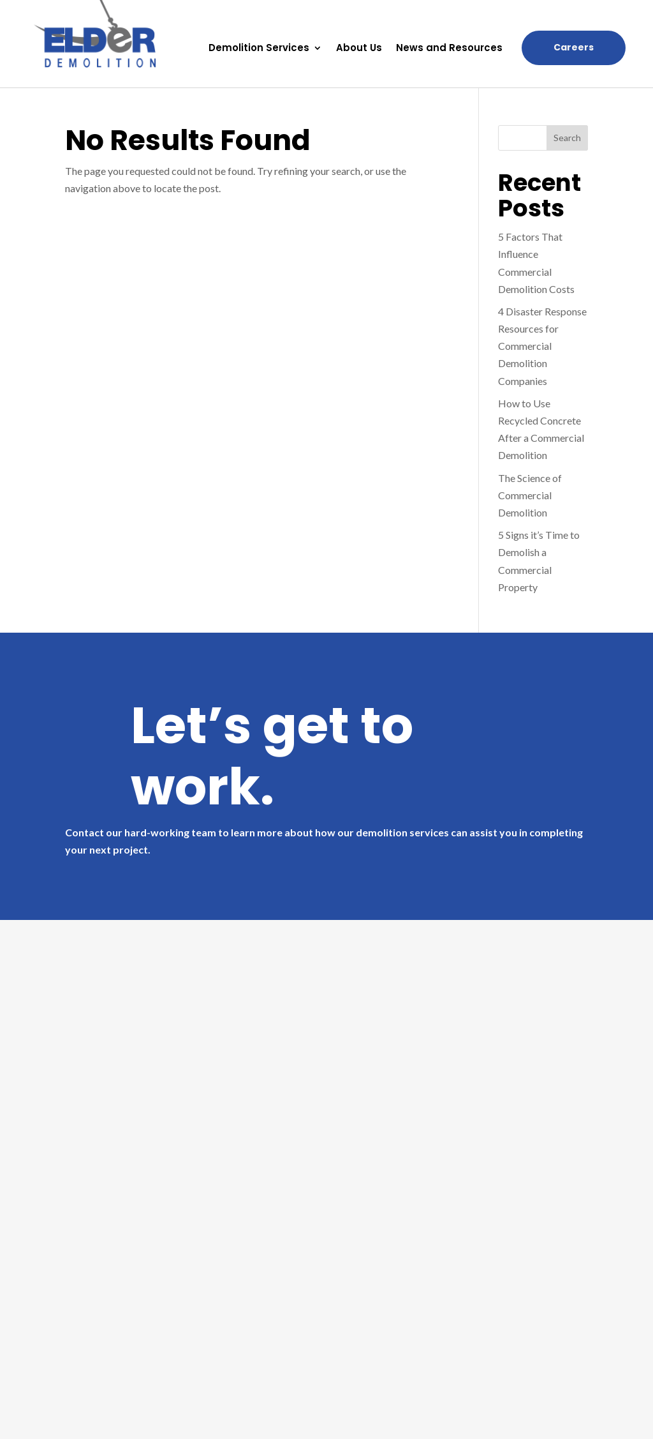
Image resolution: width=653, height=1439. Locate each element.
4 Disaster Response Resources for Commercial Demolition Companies (542, 346)
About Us (359, 48)
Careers (574, 47)
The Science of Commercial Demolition (530, 495)
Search (567, 137)
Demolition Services (259, 48)
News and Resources (449, 48)
